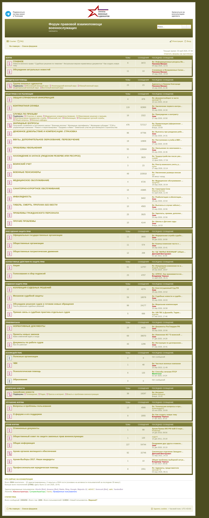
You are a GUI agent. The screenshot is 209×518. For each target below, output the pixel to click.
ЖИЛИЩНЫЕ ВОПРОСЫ (26, 123)
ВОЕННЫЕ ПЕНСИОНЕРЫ (27, 172)
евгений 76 (156, 100)
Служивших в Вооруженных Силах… (168, 70)
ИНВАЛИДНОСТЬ (22, 196)
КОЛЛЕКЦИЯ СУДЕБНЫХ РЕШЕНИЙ (32, 287)
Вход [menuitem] (189, 41)
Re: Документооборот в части (165, 98)
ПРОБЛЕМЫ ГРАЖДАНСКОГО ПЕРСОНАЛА (36, 213)
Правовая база (13, 322)
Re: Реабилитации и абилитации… (167, 197)
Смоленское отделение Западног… (167, 452)
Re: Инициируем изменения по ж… (167, 266)
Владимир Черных (160, 276)
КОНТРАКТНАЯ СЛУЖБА (26, 106)
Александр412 (158, 408)
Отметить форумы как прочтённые (178, 54)
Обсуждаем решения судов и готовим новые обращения (43, 304)
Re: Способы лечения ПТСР (164, 372)
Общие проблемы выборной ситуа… (168, 460)
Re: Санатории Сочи (161, 189)
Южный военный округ (89, 86)
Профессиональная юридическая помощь (35, 467)
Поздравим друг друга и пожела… (167, 443)
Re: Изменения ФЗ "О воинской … (167, 335)
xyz (153, 174)
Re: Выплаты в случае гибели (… (167, 205)
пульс (154, 166)
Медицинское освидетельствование (60, 116)
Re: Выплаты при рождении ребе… (168, 132)
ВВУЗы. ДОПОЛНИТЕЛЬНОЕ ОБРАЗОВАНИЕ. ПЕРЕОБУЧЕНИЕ (46, 139)
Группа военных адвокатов (27, 83)
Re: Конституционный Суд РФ (165, 288)
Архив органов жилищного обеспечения (34, 451)
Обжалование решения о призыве (92, 116)
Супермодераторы (37, 492)
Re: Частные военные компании (166, 364)
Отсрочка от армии (34, 116)
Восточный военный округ (53, 88)
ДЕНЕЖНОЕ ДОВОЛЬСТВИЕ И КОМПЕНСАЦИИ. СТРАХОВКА (45, 131)
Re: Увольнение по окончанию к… (167, 148)
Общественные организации (28, 243)
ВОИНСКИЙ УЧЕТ (22, 164)
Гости (49, 492)
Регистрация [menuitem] (177, 41)
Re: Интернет (158, 392)
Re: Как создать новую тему (164, 415)
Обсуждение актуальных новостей (31, 69)
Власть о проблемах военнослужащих (83, 394)
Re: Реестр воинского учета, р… (166, 164)
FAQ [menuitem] (22, 41)
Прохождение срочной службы (91, 118)
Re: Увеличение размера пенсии (166, 173)
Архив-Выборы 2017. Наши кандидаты (33, 459)
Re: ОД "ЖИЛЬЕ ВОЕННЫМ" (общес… (169, 252)
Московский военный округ (37, 86)
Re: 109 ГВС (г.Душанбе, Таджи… (166, 312)
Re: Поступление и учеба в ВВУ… (167, 140)
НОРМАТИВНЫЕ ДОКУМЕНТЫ (29, 326)
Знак (154, 108)
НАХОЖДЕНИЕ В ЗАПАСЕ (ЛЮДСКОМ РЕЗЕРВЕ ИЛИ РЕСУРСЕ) (46, 156)
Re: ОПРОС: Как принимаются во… (167, 274)
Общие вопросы (22, 120)
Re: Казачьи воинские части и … (166, 244)
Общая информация (24, 443)
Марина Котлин (158, 191)
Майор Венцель (158, 394)
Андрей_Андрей (159, 268)
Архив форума (12, 425)
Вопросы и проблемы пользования (32, 406)
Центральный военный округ (27, 88)
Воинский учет (55, 118)
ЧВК (15, 363)
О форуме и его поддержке (27, 414)
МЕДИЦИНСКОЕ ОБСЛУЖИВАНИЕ (31, 180)
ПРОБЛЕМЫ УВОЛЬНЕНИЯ (27, 147)
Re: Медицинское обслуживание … (167, 181)
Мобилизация (70, 118)
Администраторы (20, 492)
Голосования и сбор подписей (29, 273)
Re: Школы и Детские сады (164, 221)
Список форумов (29, 509)
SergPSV (155, 183)
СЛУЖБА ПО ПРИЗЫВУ (25, 114)
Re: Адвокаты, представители (165, 468)
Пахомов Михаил (159, 64)
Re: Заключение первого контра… (167, 106)
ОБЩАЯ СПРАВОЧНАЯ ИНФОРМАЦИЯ (33, 97)
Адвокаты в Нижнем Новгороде (166, 84)
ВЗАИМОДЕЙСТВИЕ (14, 353)
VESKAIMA (156, 126)
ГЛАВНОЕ (18, 61)
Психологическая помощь (27, 371)
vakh (111, 489)
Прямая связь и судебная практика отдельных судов (41, 312)
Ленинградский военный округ (64, 86)
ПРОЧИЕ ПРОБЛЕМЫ (24, 221)
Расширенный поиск (189, 27)
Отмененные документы (26, 428)
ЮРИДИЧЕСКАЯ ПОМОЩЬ (16, 80)
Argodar (155, 314)
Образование (20, 379)
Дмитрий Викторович (161, 254)
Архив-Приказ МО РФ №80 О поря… (168, 429)
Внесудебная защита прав (18, 231)
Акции (16, 265)
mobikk (155, 158)
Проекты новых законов (26, 334)
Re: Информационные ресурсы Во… (168, 62)
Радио (42, 394)
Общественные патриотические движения (35, 251)
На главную (14, 509)
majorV (155, 437)
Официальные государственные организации (37, 235)
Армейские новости (15, 388)
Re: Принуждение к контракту (165, 114)
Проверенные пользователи (65, 492)
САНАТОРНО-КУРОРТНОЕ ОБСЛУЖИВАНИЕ (36, 188)
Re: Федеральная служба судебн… (167, 235)
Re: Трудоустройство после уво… (167, 156)
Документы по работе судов (28, 342)
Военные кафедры (39, 120)
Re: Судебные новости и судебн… (167, 296)
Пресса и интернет (56, 394)
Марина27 (92, 500)
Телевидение (31, 394)
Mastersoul (156, 374)
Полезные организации (25, 356)
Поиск (184, 27)
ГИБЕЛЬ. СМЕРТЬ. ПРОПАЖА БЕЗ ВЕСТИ (35, 205)
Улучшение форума (15, 402)
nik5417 (91, 489)
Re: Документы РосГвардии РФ (166, 327)
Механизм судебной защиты (28, 296)
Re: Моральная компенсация (165, 304)
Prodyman (156, 431)
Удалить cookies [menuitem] (160, 509)
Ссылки (12, 41)
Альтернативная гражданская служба (30, 118)
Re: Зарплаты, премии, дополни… (167, 213)
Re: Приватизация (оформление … (167, 124)
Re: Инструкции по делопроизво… (167, 343)
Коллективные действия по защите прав (25, 262)
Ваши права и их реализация (19, 94)
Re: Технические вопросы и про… (167, 406)
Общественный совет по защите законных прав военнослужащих (48, 436)
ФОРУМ (9, 58)
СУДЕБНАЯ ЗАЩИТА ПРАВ (16, 284)
